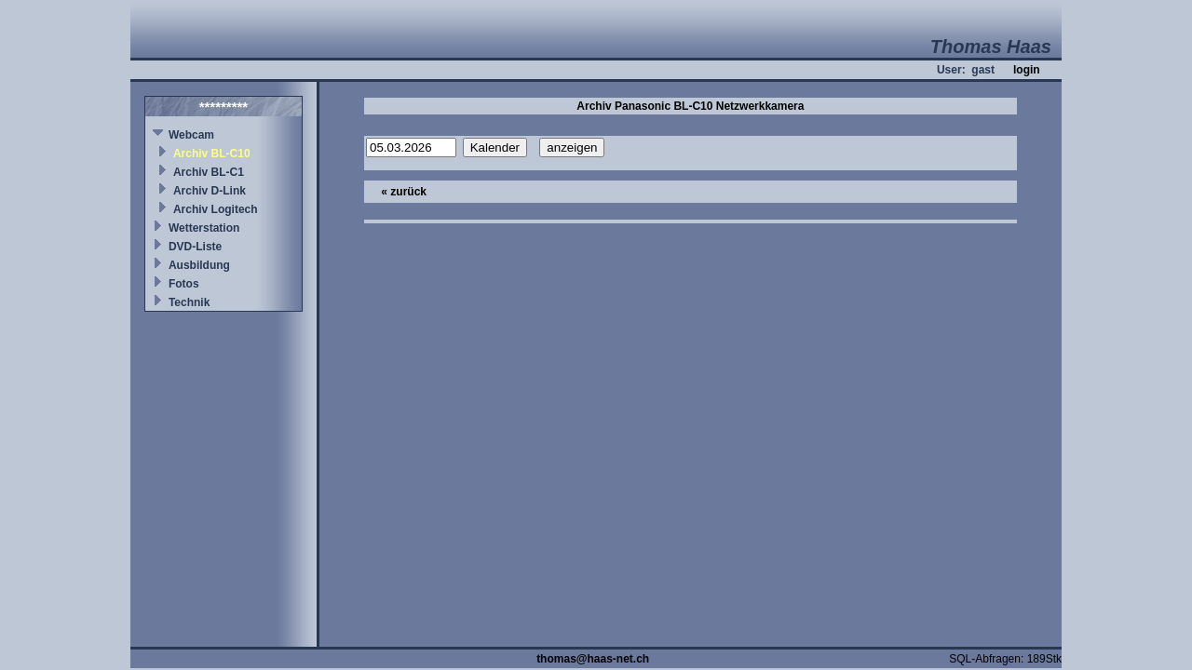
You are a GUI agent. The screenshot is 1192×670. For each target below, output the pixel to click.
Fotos (184, 283)
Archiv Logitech (215, 209)
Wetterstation (204, 227)
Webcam (191, 134)
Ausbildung (199, 265)
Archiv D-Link (209, 190)
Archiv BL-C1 (208, 172)
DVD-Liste (195, 246)
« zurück (404, 191)
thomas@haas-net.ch (592, 658)
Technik (189, 302)
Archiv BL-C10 (212, 153)
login (1026, 69)
